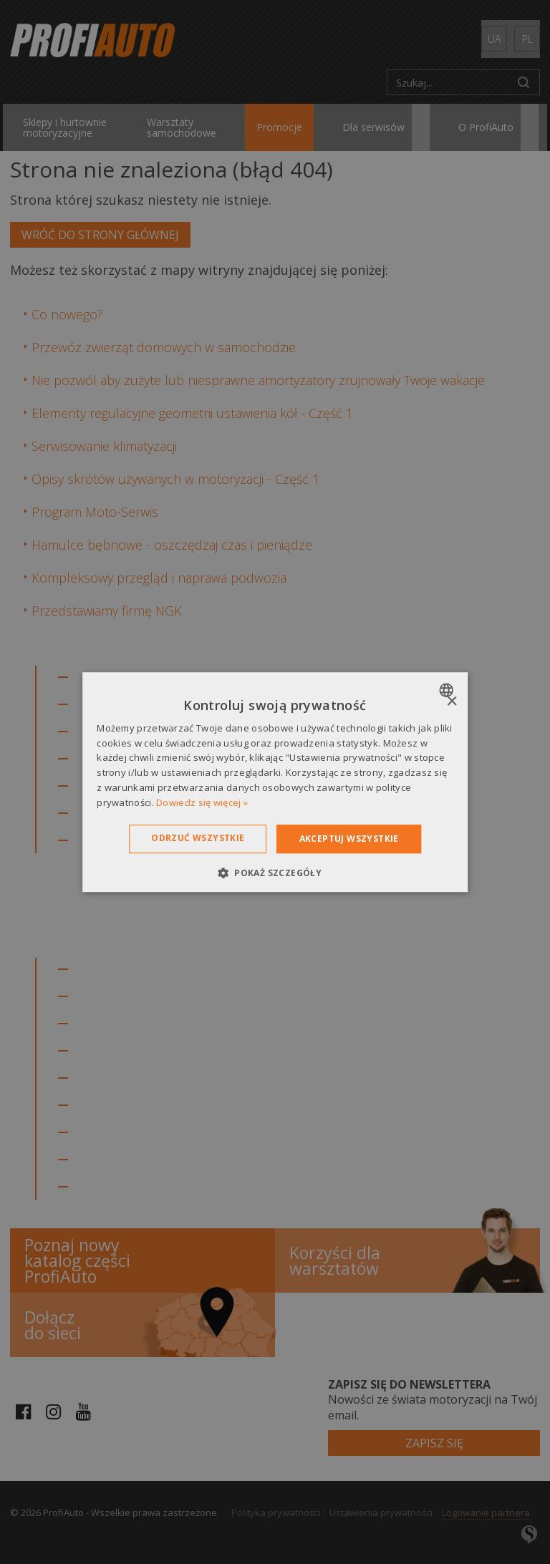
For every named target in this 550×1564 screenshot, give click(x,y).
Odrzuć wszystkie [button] (197, 838)
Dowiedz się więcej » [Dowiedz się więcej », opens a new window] (202, 802)
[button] (275, 872)
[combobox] (448, 690)
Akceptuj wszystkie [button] (349, 838)
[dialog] (275, 782)
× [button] (451, 701)
